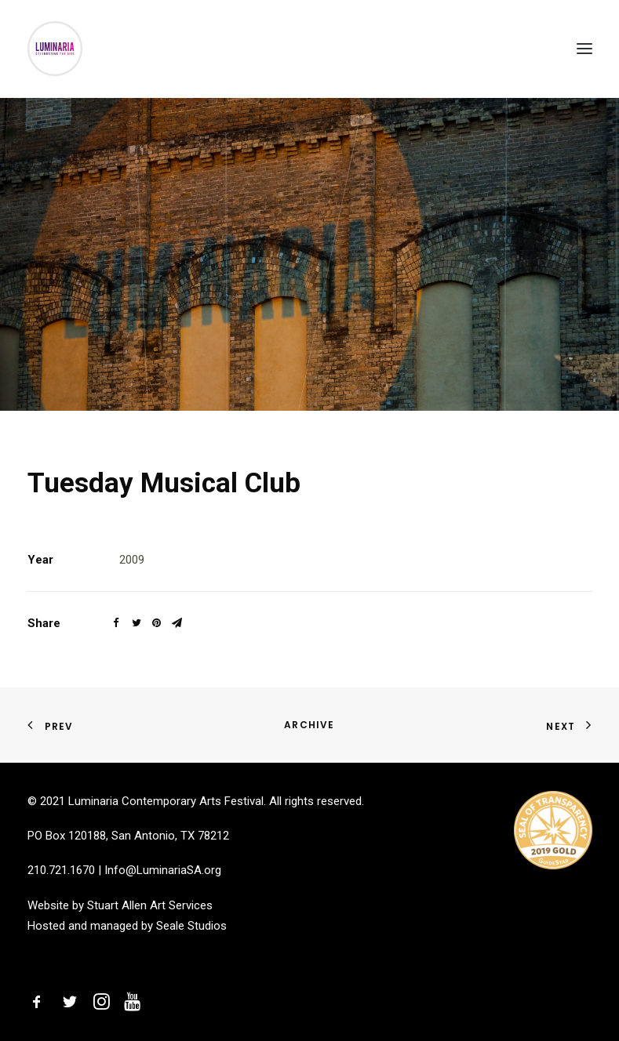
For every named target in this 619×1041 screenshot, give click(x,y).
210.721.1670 (61, 870)
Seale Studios (191, 926)
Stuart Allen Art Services (150, 905)
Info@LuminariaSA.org (162, 870)
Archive (309, 724)
